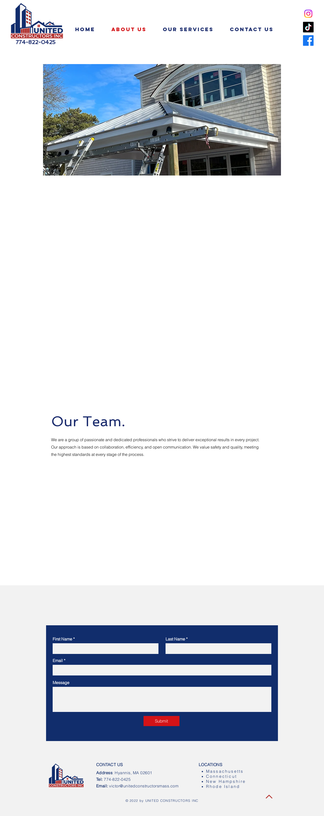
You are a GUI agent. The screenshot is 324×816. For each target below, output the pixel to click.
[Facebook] (308, 40)
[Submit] (161, 721)
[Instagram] (308, 13)
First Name (62, 639)
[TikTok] (308, 27)
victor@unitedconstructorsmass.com (143, 785)
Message (61, 683)
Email (58, 660)
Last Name (175, 639)
